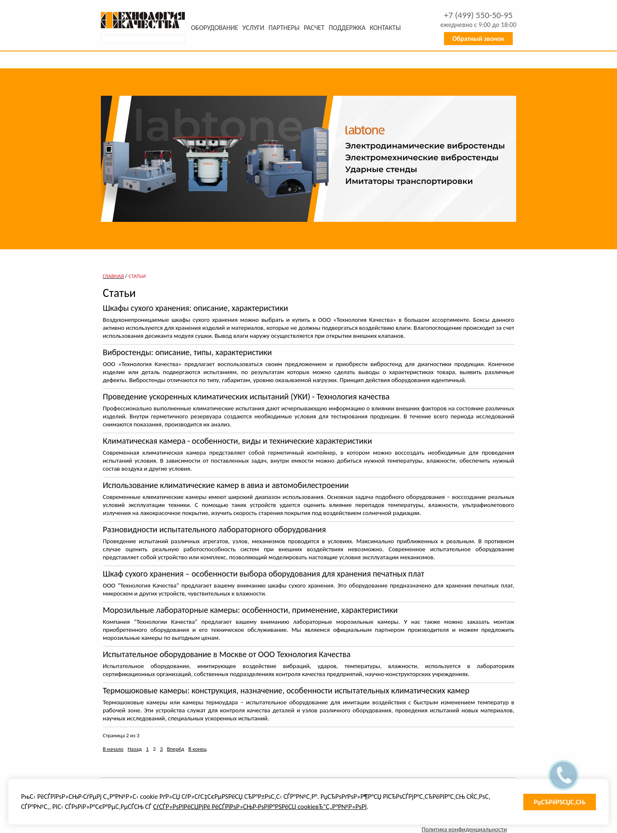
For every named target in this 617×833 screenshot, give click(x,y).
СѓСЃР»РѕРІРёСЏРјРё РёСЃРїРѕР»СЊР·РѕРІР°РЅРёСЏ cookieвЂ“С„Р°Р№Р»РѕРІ (260, 807)
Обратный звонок (478, 39)
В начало (113, 749)
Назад (135, 749)
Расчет (314, 28)
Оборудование (214, 28)
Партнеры (283, 28)
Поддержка (347, 28)
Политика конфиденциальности (464, 829)
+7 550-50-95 (478, 15)
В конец (197, 749)
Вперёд (175, 749)
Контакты (385, 28)
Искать (179, 39)
